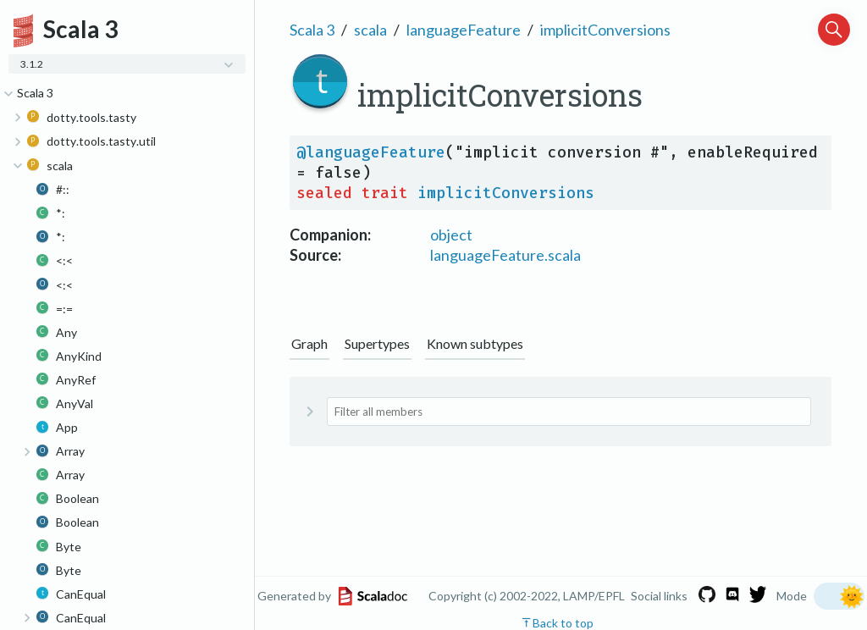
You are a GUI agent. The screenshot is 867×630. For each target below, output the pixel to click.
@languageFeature (370, 152)
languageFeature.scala (505, 255)
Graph (309, 343)
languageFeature (463, 29)
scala (370, 29)
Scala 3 (312, 29)
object (451, 234)
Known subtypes (475, 343)
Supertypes (377, 343)
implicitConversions (605, 29)
